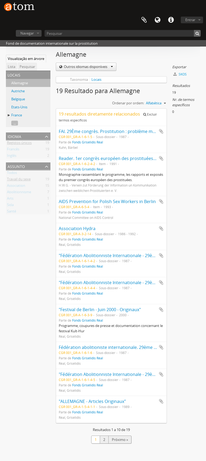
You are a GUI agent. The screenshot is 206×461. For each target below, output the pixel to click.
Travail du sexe (19, 180)
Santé (11, 212)
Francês (13, 150)
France (16, 115)
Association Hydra (77, 228)
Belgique (18, 99)
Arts (10, 199)
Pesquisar (27, 66)
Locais (96, 79)
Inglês (11, 156)
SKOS (180, 74)
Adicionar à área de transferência (161, 131)
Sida (10, 205)
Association (16, 186)
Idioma (157, 20)
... (14, 123)
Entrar (190, 19)
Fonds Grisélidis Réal (87, 142)
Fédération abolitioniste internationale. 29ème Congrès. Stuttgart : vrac (131, 347)
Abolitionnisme (19, 193)
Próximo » (120, 439)
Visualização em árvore (26, 58)
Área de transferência (144, 20)
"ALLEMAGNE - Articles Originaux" (92, 401)
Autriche (18, 91)
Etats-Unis (19, 107)
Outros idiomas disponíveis (88, 66)
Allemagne (19, 83)
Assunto (16, 166)
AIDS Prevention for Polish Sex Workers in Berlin (107, 201)
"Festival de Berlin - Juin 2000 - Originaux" (100, 310)
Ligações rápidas (171, 20)
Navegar (27, 33)
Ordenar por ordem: (128, 103)
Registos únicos (19, 143)
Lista (11, 66)
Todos (12, 173)
